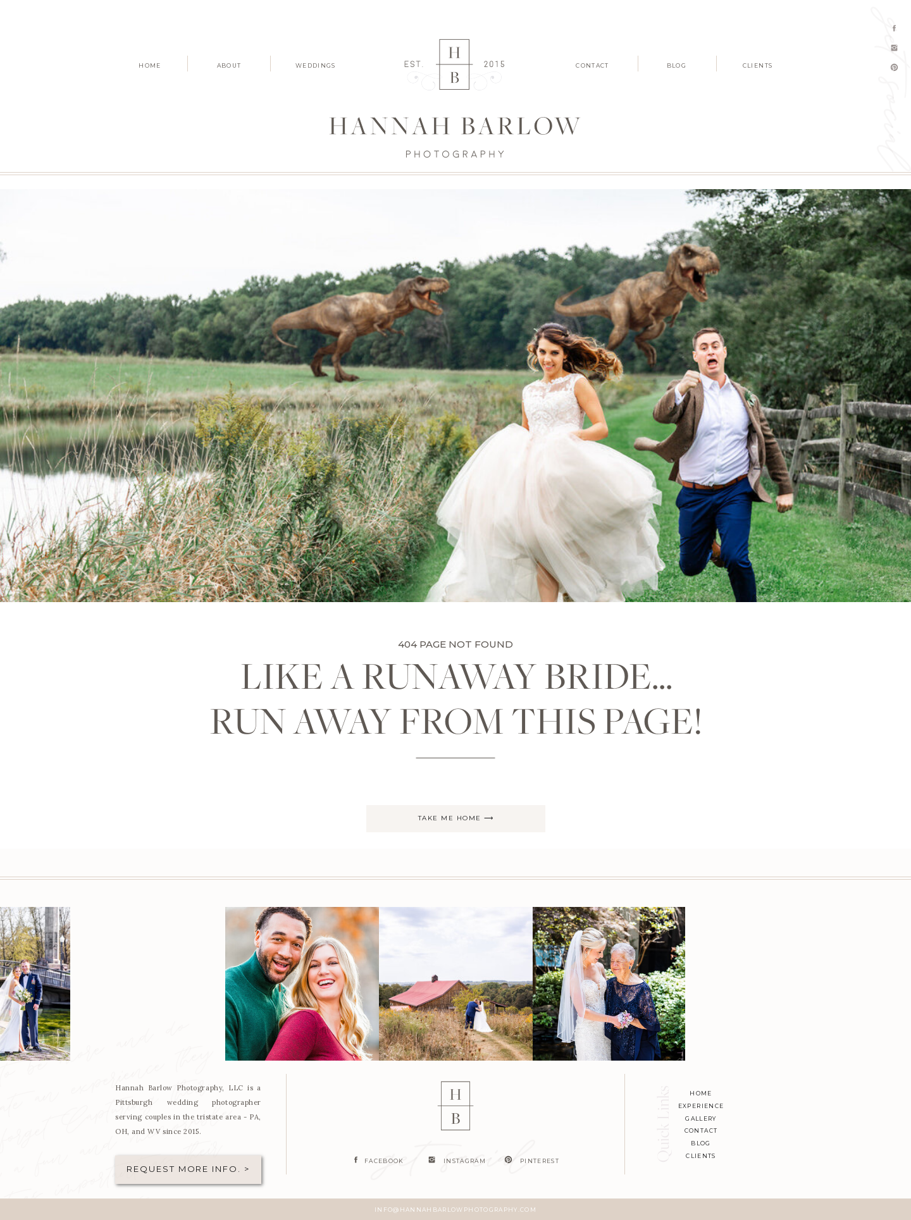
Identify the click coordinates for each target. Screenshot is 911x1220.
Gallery (700, 1118)
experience (701, 1105)
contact (701, 1130)
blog (700, 1143)
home (701, 1093)
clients (701, 1155)
